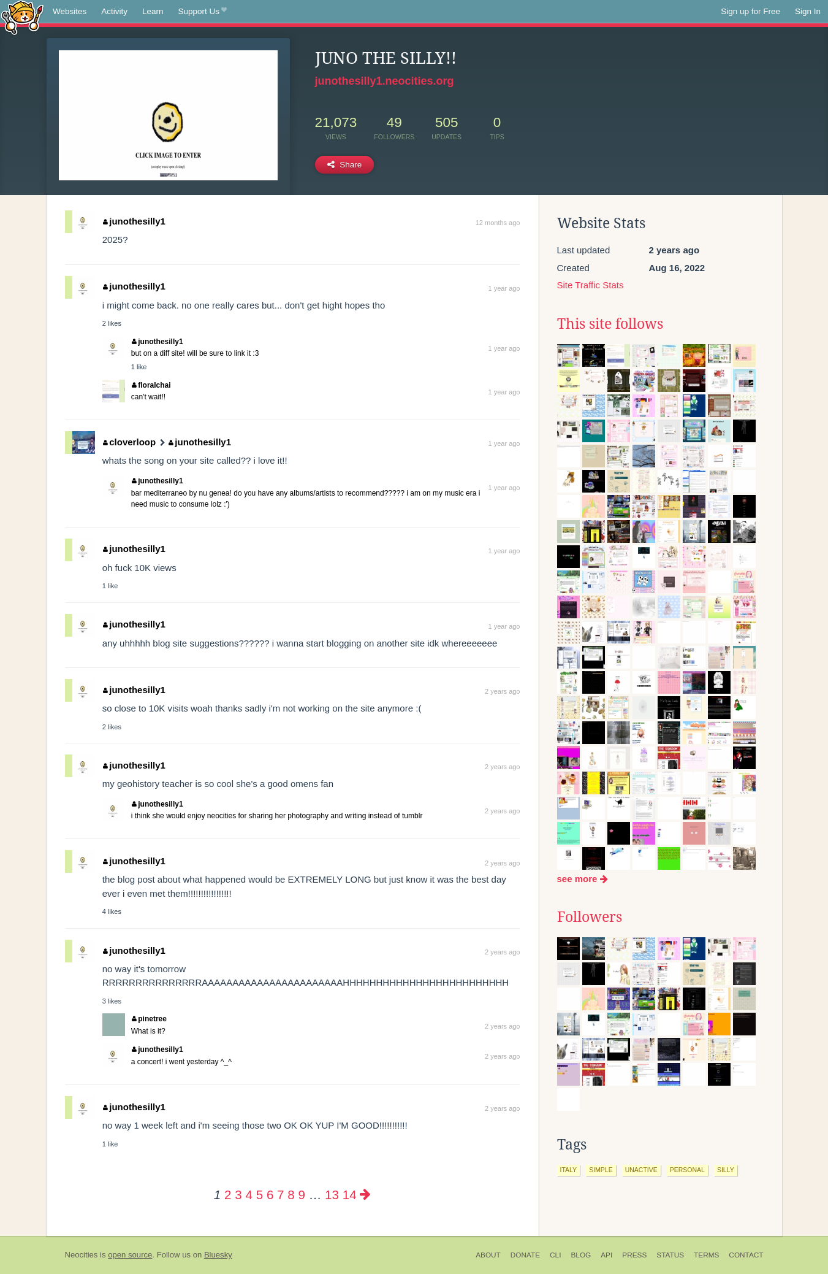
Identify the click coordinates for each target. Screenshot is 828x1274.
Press (634, 1255)
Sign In (808, 11)
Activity (114, 11)
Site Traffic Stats (590, 285)
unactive (641, 1169)
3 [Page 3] (238, 1195)
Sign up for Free (750, 11)
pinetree (149, 1019)
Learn (153, 11)
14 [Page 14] (350, 1195)
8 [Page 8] (290, 1195)
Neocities (81, 1254)
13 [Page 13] (332, 1195)
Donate (525, 1255)
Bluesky (218, 1254)
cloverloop (129, 442)
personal (687, 1169)
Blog (581, 1255)
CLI (555, 1255)
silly (725, 1169)
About (488, 1255)
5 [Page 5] (259, 1195)
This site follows (610, 324)
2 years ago (502, 691)
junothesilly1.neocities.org (384, 81)
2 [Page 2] (227, 1195)
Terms (706, 1255)
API (606, 1255)
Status (670, 1255)
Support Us (202, 12)
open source (130, 1254)
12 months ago (498, 222)
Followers (589, 917)
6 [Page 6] (270, 1195)
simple (601, 1169)
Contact (746, 1255)
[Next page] (365, 1195)
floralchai (151, 385)
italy (568, 1169)
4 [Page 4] (248, 1195)
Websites (69, 11)
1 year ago (504, 288)
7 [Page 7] (280, 1195)
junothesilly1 (134, 221)
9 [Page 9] (301, 1195)
